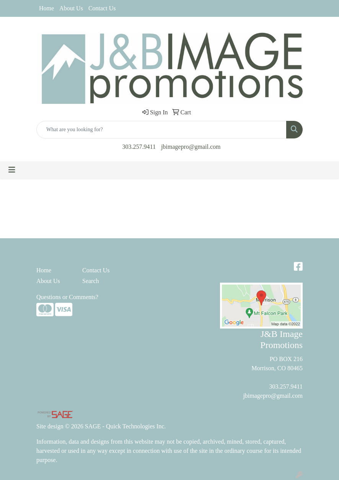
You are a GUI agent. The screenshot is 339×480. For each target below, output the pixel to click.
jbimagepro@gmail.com (191, 146)
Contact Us (102, 8)
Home (46, 8)
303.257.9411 (139, 146)
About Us (71, 8)
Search (90, 281)
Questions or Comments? (67, 297)
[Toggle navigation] (12, 169)
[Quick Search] (161, 129)
